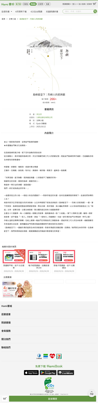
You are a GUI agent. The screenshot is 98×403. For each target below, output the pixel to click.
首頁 (3, 19)
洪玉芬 (39, 114)
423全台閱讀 (36, 11)
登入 (74, 3)
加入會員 (82, 3)
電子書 (18, 4)
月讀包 (25, 4)
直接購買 (52, 398)
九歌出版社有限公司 (44, 117)
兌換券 (89, 3)
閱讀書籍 (66, 3)
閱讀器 (33, 4)
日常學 (40, 4)
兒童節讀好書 (52, 11)
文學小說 (12, 19)
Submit (95, 11)
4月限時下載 (21, 11)
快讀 (47, 4)
